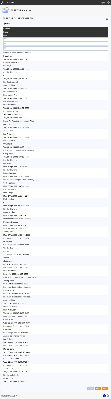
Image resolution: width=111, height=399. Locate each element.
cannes (6, 258)
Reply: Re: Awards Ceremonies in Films (18, 121)
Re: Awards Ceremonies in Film (15, 268)
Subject (6, 29)
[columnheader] (55, 28)
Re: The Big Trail (9, 189)
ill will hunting (8, 199)
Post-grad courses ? (11, 62)
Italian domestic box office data (15, 316)
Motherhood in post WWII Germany (17, 219)
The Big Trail (8, 131)
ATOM (90, 388)
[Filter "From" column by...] (56, 44)
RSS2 (105, 388)
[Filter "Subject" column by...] (56, 39)
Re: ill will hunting (10, 72)
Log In (102, 3)
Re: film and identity (11, 375)
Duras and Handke (10, 307)
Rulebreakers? (9, 141)
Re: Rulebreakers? (10, 82)
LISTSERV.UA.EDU (9, 396)
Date (5, 35)
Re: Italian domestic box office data (17, 287)
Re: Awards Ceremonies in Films (16, 238)
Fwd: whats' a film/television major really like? (21, 277)
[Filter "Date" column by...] (56, 48)
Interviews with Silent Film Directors (17, 53)
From (5, 32)
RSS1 (98, 388)
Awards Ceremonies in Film (14, 336)
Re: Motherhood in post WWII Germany (18, 150)
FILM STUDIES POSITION (13, 228)
